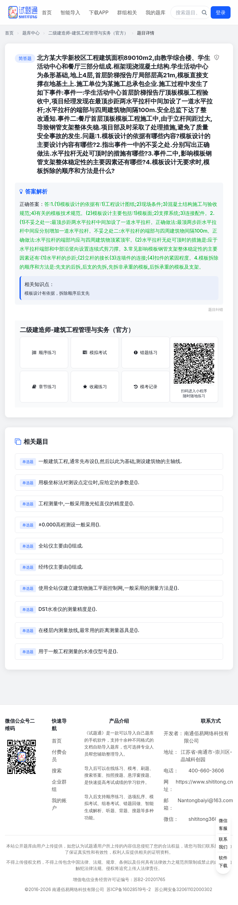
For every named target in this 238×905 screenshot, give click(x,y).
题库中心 (31, 32)
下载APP (98, 12)
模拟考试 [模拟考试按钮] (95, 352)
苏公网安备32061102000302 (183, 889)
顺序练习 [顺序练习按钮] (44, 352)
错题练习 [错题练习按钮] (145, 352)
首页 (47, 12)
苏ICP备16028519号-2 (129, 889)
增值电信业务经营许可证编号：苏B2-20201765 (119, 879)
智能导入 (70, 12)
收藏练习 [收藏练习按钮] (95, 386)
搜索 (57, 770)
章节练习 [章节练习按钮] (44, 386)
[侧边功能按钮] (223, 843)
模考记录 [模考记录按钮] (145, 386)
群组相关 (127, 12)
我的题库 (155, 12)
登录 (221, 12)
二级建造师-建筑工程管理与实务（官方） (88, 32)
